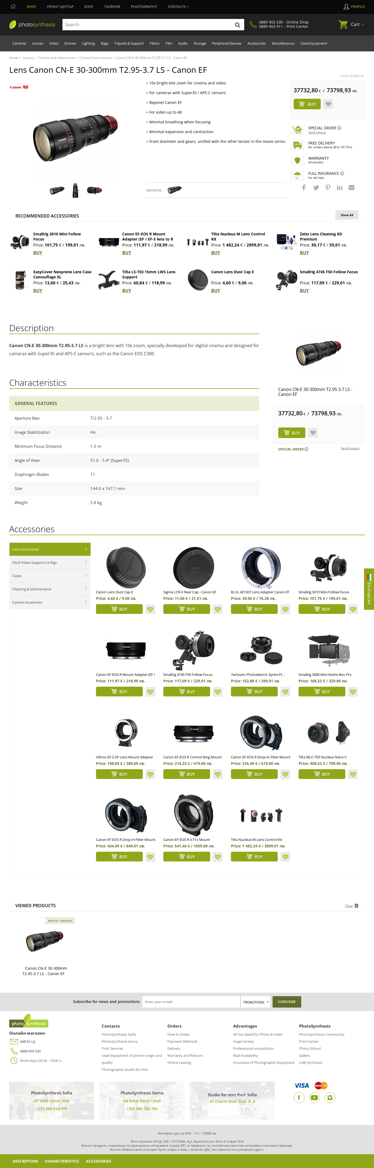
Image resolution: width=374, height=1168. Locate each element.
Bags (104, 43)
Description (25, 1161)
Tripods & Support (129, 43)
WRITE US (22, 1042)
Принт (60, 6)
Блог (89, 6)
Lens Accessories (25, 549)
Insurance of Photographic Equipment (263, 1062)
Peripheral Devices (226, 43)
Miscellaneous (283, 43)
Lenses (37, 43)
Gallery (304, 1055)
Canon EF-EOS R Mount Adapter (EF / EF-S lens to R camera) (147, 239)
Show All (347, 215)
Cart (355, 24)
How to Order (178, 1034)
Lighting (88, 43)
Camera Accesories (27, 602)
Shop (31, 6)
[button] (304, 190)
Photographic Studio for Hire (125, 1069)
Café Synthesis (310, 1062)
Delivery (173, 1048)
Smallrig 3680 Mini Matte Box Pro (325, 674)
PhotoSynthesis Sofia (119, 1034)
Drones (70, 43)
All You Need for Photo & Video (258, 1034)
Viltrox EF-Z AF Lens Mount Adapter (124, 757)
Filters (155, 43)
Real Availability (245, 1055)
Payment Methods (182, 1041)
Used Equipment (313, 43)
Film (169, 43)
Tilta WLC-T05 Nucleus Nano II (323, 757)
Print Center (309, 1041)
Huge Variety (243, 1041)
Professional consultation (253, 1048)
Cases (16, 575)
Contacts (177, 6)
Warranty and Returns (185, 1055)
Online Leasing (179, 1062)
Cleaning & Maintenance (31, 589)
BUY (37, 253)
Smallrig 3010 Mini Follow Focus (324, 592)
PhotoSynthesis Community (322, 1034)
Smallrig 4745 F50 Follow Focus (329, 271)
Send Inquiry (317, 132)
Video (53, 43)
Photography (144, 6)
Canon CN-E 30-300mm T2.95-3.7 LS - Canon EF (315, 392)
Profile (358, 6)
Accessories (256, 43)
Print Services (112, 1048)
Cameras (19, 43)
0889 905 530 (25, 1051)
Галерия (112, 6)
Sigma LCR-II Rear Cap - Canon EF (189, 592)
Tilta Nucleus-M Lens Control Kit (256, 839)
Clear (349, 905)
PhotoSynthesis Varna (119, 1041)
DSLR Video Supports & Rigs (34, 562)
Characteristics (62, 1161)
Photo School (310, 1048)
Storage (200, 43)
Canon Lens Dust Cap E (232, 271)
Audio (183, 43)
